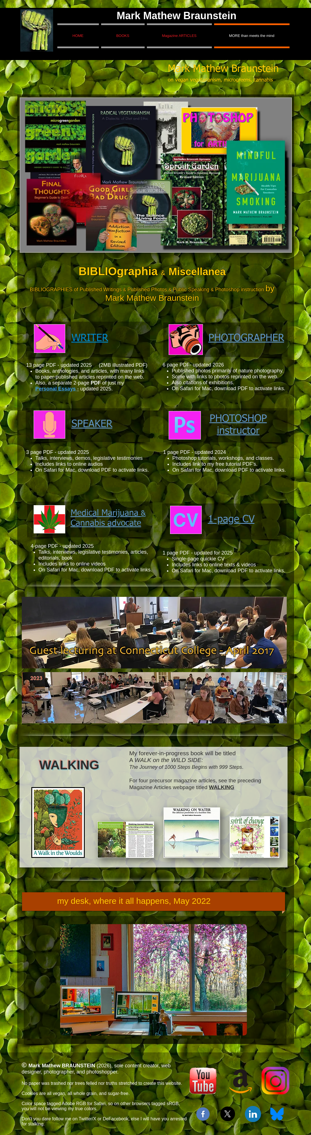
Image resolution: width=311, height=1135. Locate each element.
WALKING (221, 787)
